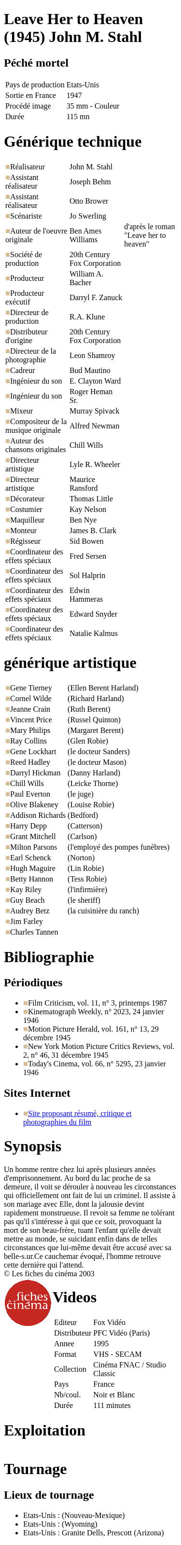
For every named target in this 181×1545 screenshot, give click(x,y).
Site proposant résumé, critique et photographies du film (77, 1117)
